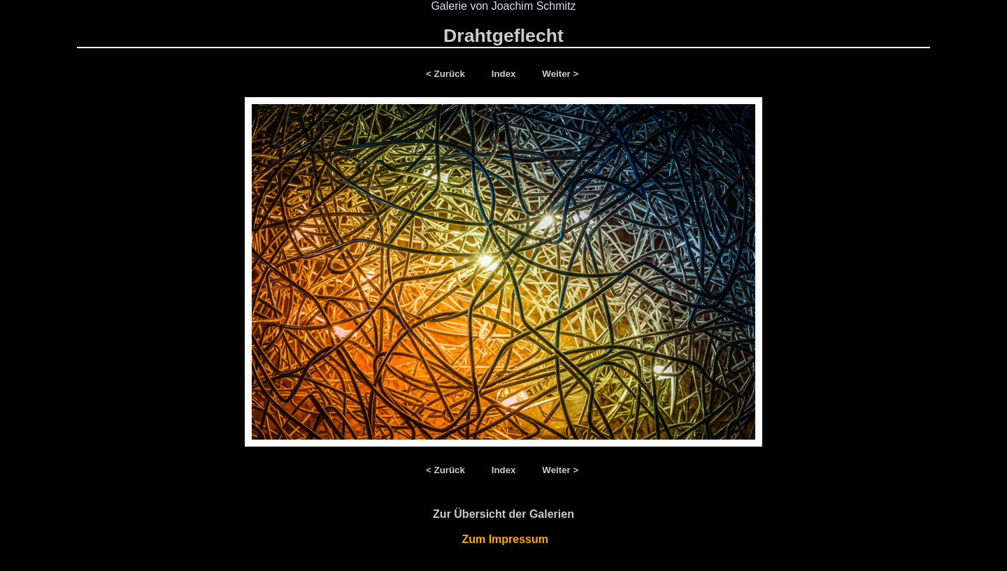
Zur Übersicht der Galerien (503, 514)
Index (505, 73)
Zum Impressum (504, 539)
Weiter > (560, 73)
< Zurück (448, 73)
